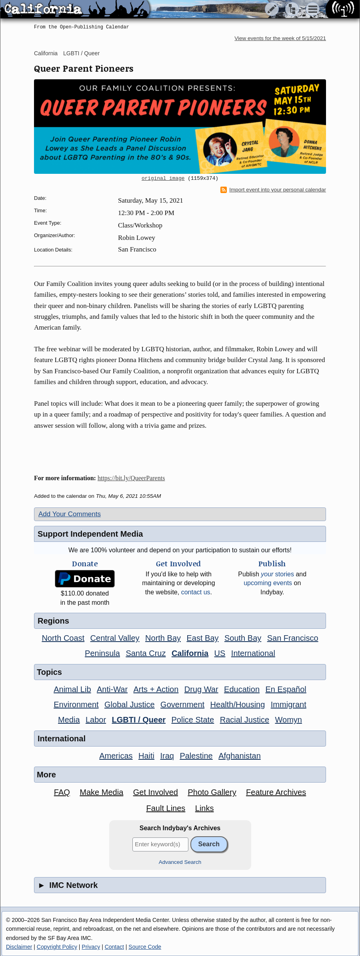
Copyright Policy (57, 947)
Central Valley (115, 638)
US (220, 653)
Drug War (201, 689)
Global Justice (129, 704)
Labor (96, 719)
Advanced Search (180, 862)
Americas (115, 755)
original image (163, 178)
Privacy (91, 947)
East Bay (202, 638)
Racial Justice (244, 719)
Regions (53, 620)
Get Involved (155, 792)
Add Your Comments (69, 514)
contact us (195, 592)
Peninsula (102, 653)
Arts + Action (156, 689)
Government (182, 704)
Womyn (288, 719)
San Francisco (292, 638)
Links (204, 808)
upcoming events (268, 583)
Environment (76, 704)
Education (242, 689)
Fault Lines (166, 808)
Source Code (144, 947)
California (46, 53)
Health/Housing (237, 704)
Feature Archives (276, 792)
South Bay (242, 638)
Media (69, 719)
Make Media (101, 792)
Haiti (146, 755)
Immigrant (288, 704)
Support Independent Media (90, 533)
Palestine (196, 755)
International (253, 653)
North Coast (63, 638)
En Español (286, 689)
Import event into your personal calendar (273, 190)
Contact (114, 947)
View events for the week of (280, 38)
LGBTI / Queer (81, 53)
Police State (193, 719)
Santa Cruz (146, 653)
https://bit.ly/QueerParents (131, 478)
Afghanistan (239, 755)
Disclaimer (19, 947)
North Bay (163, 638)
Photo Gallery (212, 792)
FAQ (62, 792)
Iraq (167, 755)
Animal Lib (72, 689)
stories (277, 574)
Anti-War (112, 689)
